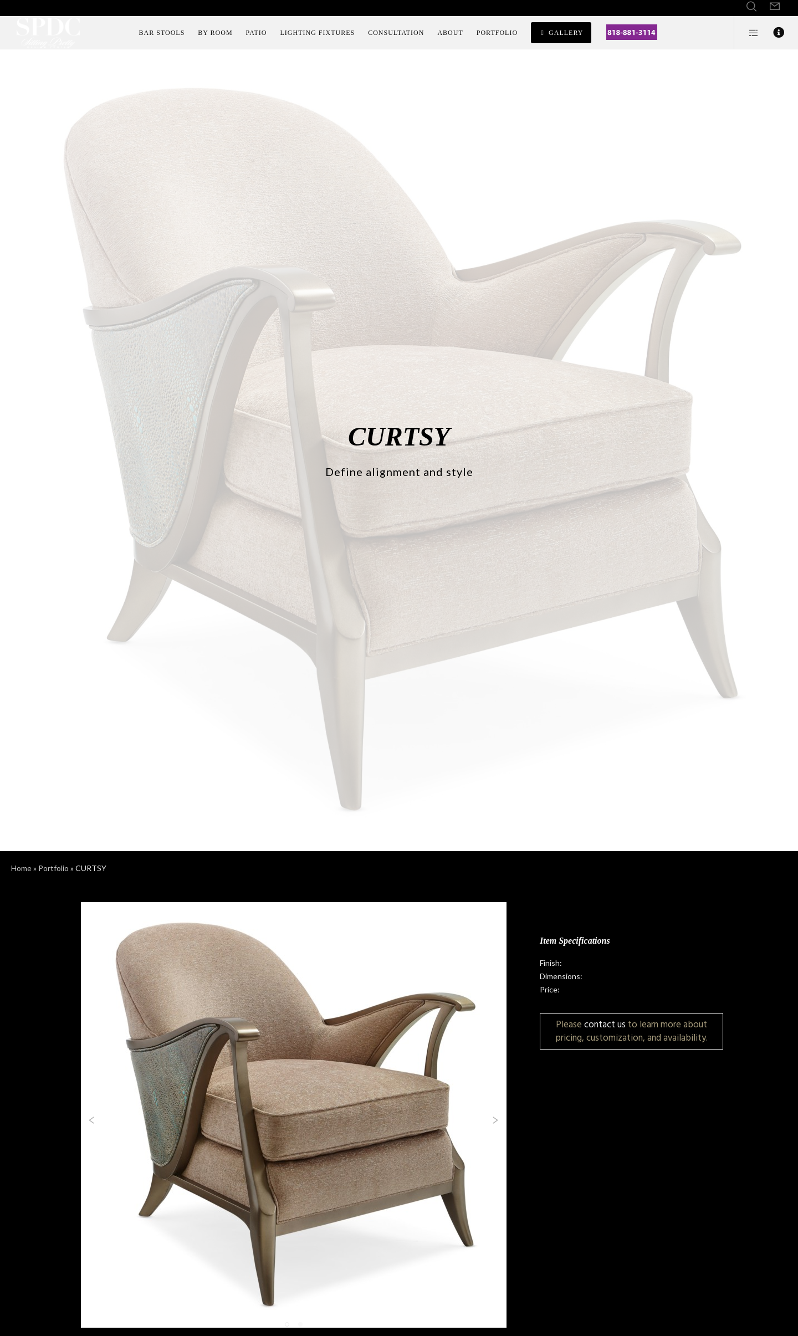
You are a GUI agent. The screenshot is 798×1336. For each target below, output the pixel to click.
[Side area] (746, 32)
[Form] (774, 6)
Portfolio (53, 868)
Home (21, 868)
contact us (605, 1024)
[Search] (751, 6)
